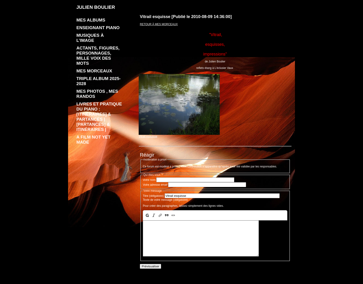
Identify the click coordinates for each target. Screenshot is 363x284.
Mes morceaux (94, 70)
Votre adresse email (155, 184)
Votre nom (149, 180)
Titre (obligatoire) (153, 196)
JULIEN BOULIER (95, 7)
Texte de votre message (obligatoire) (165, 199)
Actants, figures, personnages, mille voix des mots (97, 56)
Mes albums (90, 20)
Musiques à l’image (90, 38)
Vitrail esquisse (179, 135)
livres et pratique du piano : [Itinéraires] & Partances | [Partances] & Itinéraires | (99, 117)
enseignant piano (98, 27)
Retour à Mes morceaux (159, 24)
